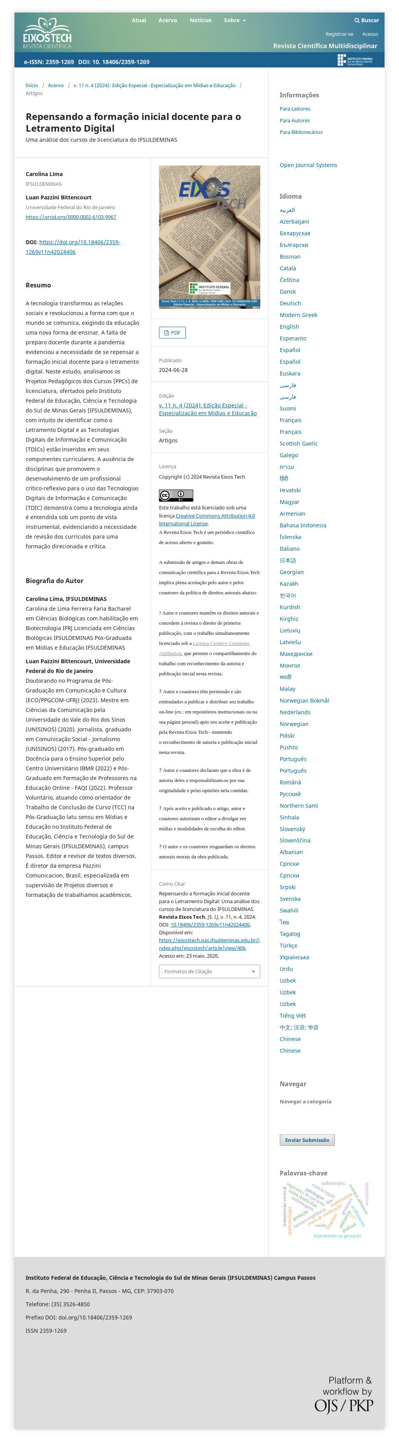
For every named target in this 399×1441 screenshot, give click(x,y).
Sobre (232, 20)
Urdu (286, 968)
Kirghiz (289, 618)
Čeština (289, 280)
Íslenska (290, 537)
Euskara (290, 373)
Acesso (370, 33)
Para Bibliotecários (301, 132)
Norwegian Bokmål (304, 700)
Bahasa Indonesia (303, 525)
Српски (289, 863)
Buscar (367, 20)
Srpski (288, 887)
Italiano (290, 548)
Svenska (290, 898)
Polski (287, 735)
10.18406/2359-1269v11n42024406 (210, 924)
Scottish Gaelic (299, 443)
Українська (294, 957)
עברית (287, 466)
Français (291, 420)
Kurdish (290, 607)
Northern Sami (299, 805)
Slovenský (292, 829)
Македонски (296, 653)
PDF (175, 332)
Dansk (288, 291)
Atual (139, 20)
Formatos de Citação (188, 971)
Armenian (292, 513)
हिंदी (284, 478)
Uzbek (288, 980)
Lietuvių (290, 630)
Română (290, 782)
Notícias (201, 20)
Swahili (289, 910)
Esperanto (293, 338)
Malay (287, 688)
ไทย (284, 922)
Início (32, 85)
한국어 (288, 595)
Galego (289, 455)
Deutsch (290, 303)
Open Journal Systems (308, 165)
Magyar (290, 502)
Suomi (288, 408)
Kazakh (289, 583)
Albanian (291, 852)
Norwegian (294, 724)
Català (288, 268)
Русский (290, 794)
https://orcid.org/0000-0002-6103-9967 (71, 216)
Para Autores (295, 120)
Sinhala (289, 817)
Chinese (290, 1039)
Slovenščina (295, 840)
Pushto (289, 747)
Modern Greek (298, 315)
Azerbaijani (294, 221)
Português (293, 759)
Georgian (292, 572)
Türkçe (288, 945)
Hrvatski (290, 490)
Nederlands (295, 712)
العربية (287, 209)
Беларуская (295, 233)
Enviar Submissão (307, 1139)
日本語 (288, 560)
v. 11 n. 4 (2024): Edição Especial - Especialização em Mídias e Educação (155, 85)
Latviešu (290, 642)
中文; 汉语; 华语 (299, 1027)
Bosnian (290, 256)
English (289, 326)
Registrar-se (339, 33)
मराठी (285, 677)
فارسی (288, 385)
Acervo (168, 20)
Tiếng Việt (293, 1015)
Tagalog (290, 933)
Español (290, 350)
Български (294, 244)
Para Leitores (295, 108)
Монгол (290, 665)
